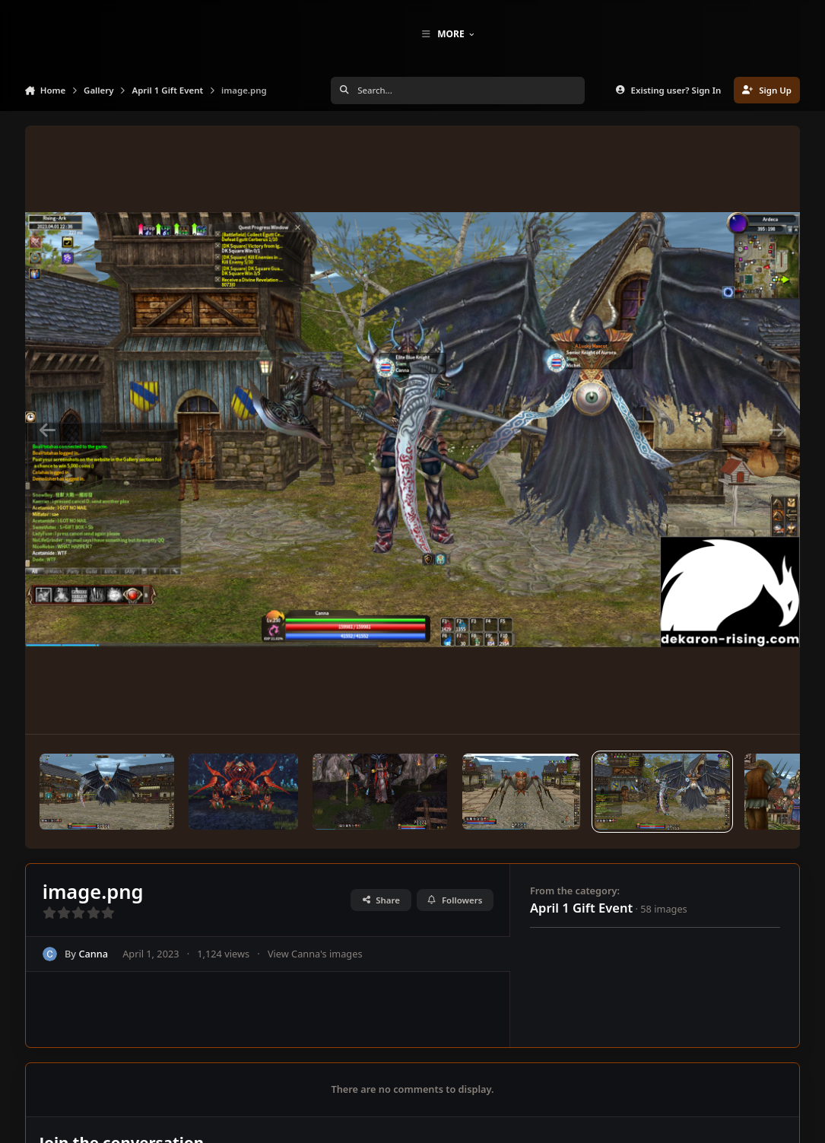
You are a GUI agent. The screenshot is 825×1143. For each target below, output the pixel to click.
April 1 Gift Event (581, 933)
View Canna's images (314, 979)
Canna (93, 979)
